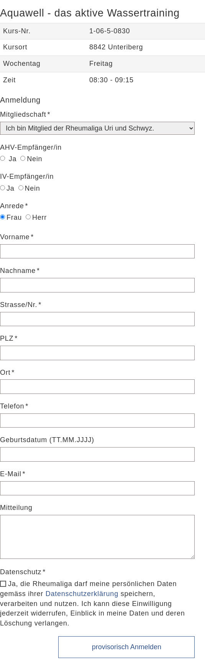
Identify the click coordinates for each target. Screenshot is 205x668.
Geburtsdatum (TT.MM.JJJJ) (47, 440)
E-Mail (10, 474)
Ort (5, 372)
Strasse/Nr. (18, 305)
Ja (8, 159)
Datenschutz (20, 572)
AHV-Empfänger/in (31, 147)
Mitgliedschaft (23, 114)
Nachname (18, 270)
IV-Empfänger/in (27, 176)
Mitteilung (16, 507)
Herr (36, 217)
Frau (11, 217)
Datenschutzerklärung (82, 594)
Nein (31, 159)
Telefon (12, 406)
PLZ (6, 338)
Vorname (15, 237)
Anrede (12, 206)
